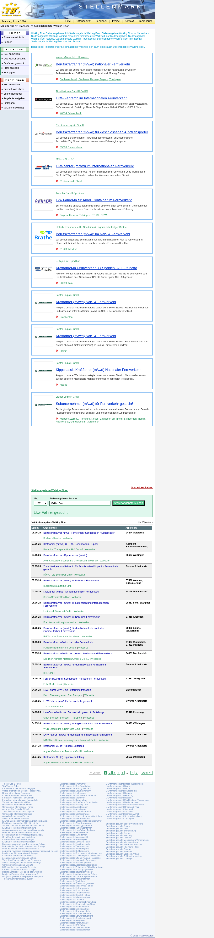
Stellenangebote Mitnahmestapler (75, 897)
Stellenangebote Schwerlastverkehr (76, 916)
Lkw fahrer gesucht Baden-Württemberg (124, 784)
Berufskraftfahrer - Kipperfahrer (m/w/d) (65, 555)
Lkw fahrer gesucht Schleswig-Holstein (124, 816)
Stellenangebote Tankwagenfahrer (76, 828)
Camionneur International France (17, 807)
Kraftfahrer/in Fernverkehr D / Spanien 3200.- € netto (96, 268)
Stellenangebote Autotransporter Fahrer (78, 874)
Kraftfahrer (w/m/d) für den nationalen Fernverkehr (71, 591)
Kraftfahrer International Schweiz (17, 855)
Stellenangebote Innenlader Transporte (78, 860)
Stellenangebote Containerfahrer (75, 814)
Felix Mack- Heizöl (52, 684)
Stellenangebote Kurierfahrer (73, 835)
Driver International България (16, 793)
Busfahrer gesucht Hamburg (119, 835)
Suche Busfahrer (11, 93)
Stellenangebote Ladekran (72, 899)
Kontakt (129, 21)
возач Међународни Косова (15, 816)
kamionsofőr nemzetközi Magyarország (20, 874)
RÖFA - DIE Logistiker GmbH (58, 574)
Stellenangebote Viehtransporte (74, 848)
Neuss (63, 384)
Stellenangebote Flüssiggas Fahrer (76, 825)
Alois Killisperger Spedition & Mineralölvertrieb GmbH (70, 560)
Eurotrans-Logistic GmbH (70, 125)
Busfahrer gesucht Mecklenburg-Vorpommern (127, 840)
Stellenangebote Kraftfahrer (73, 784)
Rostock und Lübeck (71, 181)
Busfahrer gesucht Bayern (118, 826)
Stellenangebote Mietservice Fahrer (76, 886)
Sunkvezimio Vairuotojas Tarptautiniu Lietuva (23, 825)
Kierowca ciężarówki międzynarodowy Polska (23, 844)
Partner (6, 42)
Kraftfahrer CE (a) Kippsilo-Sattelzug (63, 745)
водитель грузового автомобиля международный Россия (30, 851)
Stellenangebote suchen (128, 503)
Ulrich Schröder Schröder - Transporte (63, 717)
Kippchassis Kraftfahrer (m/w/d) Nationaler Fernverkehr (98, 370)
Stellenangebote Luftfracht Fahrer (75, 842)
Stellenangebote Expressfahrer (74, 832)
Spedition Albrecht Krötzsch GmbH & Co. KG (66, 659)
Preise (116, 21)
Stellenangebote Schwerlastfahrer (75, 913)
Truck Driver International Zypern (17, 879)
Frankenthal (66, 317)
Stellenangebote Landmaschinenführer (78, 902)
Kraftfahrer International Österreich (18, 842)
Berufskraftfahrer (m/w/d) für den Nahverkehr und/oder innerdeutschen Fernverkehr (73, 629)
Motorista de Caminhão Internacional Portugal (23, 846)
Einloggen (8, 72)
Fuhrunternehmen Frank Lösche (59, 647)
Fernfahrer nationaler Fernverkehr (18, 798)
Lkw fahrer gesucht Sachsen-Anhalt (122, 814)
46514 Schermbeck (71, 113)
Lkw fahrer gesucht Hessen (118, 798)
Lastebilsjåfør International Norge (18, 839)
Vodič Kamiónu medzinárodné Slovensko (21, 860)
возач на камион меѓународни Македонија (23, 830)
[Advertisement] (92, 456)
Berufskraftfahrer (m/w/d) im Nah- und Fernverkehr (71, 580)
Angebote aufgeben (13, 98)
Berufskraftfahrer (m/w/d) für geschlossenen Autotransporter (102, 132)
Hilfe (68, 21)
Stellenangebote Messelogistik (74, 837)
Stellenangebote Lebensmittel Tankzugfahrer (81, 821)
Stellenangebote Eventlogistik (73, 839)
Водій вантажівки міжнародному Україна (22, 872)
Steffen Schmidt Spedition (56, 597)
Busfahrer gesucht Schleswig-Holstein (124, 856)
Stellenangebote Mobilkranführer (75, 909)
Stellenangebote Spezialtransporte (76, 918)
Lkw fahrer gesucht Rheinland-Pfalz (122, 807)
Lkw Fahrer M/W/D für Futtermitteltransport (67, 689)
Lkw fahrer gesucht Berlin (118, 788)
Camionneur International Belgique (18, 788)
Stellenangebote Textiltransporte (75, 844)
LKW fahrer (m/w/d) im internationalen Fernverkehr (95, 166)
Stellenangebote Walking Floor (49, 490)
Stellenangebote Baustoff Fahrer (75, 895)
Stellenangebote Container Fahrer (76, 811)
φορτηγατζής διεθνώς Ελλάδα (16, 809)
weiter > (149, 522)
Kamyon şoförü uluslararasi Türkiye (18, 869)
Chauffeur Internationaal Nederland (18, 837)
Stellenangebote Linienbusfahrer (75, 927)
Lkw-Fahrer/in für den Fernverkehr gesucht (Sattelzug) (73, 712)
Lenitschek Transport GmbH (57, 611)
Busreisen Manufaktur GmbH (58, 586)
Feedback (101, 21)
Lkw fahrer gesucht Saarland (119, 809)
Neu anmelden (10, 53)
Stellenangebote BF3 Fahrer (73, 925)
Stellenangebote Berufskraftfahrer (75, 786)
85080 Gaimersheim (71, 147)
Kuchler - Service (52, 538)
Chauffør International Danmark (17, 795)
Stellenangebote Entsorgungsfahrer (76, 869)
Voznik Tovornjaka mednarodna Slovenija (21, 862)
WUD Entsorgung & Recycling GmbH (62, 729)
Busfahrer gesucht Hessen (118, 837)
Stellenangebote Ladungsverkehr (75, 791)
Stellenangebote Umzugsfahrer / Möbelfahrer (81, 816)
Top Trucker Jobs (10, 786)
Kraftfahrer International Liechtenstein (20, 823)
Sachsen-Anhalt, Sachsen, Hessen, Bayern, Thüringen (90, 79)
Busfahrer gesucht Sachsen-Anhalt (122, 854)
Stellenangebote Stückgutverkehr (75, 788)
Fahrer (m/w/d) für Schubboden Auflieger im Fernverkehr (74, 678)
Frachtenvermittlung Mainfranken (60, 622)
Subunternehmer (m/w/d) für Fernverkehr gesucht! (94, 404)
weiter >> (147, 772)
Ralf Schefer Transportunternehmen (61, 636)
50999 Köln (66, 283)
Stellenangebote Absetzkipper (74, 807)
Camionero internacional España (17, 865)
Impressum (145, 21)
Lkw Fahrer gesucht (13, 58)
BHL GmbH (49, 673)
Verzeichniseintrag (12, 107)
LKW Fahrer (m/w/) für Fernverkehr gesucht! (68, 701)
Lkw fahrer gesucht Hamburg (119, 795)
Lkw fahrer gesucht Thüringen (120, 818)
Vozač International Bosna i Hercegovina (21, 791)
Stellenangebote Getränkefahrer (75, 818)
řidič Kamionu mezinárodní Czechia (19, 867)
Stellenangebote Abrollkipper (73, 809)
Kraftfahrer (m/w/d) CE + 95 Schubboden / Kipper (70, 544)
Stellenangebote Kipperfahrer (73, 800)
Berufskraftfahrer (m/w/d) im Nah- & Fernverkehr (93, 234)
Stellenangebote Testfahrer (72, 881)
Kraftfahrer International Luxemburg (19, 828)
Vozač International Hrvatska (15, 818)
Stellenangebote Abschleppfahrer (75, 862)
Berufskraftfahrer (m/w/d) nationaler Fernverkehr (93, 64)
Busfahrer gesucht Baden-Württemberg (124, 824)
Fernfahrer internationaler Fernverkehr (20, 800)
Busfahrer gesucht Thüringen (119, 858)
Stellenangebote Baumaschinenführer (77, 904)
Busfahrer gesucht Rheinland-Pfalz (122, 847)
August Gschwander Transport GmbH (62, 751)
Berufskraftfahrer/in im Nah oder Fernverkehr (68, 642)
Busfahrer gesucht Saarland (119, 849)
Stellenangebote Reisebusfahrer (75, 930)
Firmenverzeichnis (12, 37)
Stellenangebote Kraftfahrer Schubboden (79, 802)
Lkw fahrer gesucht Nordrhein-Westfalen (125, 804)
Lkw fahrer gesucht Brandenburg (121, 791)
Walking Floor (61, 26)
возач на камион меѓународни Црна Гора (22, 835)
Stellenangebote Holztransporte (74, 888)
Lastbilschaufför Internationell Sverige (20, 853)
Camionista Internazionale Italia (17, 814)
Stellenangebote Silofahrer (72, 798)
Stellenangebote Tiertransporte (74, 846)
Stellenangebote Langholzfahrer (75, 892)
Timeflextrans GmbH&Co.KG (72, 91)
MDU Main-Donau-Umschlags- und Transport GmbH (70, 740)
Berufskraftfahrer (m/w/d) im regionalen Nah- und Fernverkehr (77, 723)
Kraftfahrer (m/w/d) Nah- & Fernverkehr (86, 302)
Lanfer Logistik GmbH (68, 295)
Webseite (67, 538)
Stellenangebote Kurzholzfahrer (74, 890)
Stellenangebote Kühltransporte (74, 851)
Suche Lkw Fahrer (12, 89)
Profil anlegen (10, 67)
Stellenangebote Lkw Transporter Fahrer (79, 876)
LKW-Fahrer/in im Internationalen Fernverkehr (91, 98)
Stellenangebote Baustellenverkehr (76, 872)
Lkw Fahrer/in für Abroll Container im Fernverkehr (94, 200)
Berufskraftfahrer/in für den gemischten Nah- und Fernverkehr (77, 653)
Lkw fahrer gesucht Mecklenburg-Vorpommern (127, 800)
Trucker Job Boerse (11, 784)
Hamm (63, 351)
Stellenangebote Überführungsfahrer (77, 883)
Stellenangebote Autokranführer (74, 906)
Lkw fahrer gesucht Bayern (118, 786)
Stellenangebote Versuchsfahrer (75, 879)
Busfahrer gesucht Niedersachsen (122, 842)
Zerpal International (53, 706)
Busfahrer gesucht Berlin (117, 828)
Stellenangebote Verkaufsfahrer (74, 923)
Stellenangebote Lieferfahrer (73, 793)
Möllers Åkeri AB (65, 159)
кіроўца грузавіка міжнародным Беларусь (22, 876)
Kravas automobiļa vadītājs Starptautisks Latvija (24, 821)
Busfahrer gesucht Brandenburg (121, 831)
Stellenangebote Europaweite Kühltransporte (81, 853)
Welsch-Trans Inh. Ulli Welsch (72, 57)
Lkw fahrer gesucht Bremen (119, 793)
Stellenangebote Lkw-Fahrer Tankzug (77, 830)
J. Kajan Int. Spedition (68, 261)
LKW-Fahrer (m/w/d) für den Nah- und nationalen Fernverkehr (77, 734)
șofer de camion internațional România (20, 848)
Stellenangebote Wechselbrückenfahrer (78, 795)
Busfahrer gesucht (12, 63)
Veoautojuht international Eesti (16, 802)
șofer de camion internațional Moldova (20, 832)
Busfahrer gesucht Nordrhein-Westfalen (124, 844)
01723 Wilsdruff (68, 249)
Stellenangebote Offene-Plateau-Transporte (80, 858)
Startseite (24, 26)
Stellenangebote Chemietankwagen (76, 823)
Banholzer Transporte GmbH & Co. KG (63, 549)
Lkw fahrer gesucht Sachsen (119, 811)
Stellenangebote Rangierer (72, 920)
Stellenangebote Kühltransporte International (81, 855)
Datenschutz (83, 21)
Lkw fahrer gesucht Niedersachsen (122, 802)
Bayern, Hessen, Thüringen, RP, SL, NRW (83, 215)
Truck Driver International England (18, 811)
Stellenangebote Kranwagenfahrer (76, 911)
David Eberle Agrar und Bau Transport (63, 695)
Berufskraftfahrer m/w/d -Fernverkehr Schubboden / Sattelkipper (79, 532)
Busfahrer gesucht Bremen (118, 833)
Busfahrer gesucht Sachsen (119, 851)
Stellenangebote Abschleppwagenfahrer (78, 865)
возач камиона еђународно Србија (19, 858)
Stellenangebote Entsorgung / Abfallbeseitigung (82, 867)
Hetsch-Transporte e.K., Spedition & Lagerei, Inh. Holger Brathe (91, 227)
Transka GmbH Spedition (70, 193)
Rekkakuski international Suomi (17, 804)
